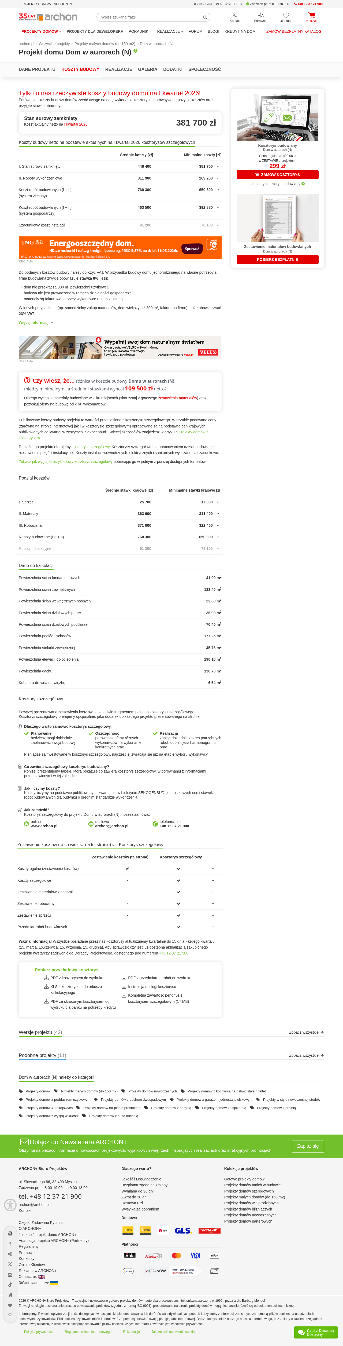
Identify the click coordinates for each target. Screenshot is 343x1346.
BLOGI (213, 31)
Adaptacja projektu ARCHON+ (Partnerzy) (54, 1240)
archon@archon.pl (34, 1204)
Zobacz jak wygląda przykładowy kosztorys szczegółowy (66, 461)
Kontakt (25, 1210)
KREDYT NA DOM (240, 31)
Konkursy (26, 1258)
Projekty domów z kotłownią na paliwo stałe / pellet (227, 1091)
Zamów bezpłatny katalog (294, 31)
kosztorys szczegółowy (91, 447)
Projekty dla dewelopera (95, 31)
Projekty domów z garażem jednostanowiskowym (214, 1100)
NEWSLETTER (229, 4)
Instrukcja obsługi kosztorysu (152, 987)
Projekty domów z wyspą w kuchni (52, 1116)
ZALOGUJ (203, 4)
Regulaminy (29, 1246)
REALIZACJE (170, 31)
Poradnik (140, 31)
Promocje (27, 1252)
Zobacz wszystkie (306, 1032)
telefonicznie (174, 824)
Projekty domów (41, 31)
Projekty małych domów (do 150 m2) (89, 1091)
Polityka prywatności (38, 1332)
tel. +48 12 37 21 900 (50, 1196)
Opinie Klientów (32, 1265)
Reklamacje (131, 1332)
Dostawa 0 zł (132, 1203)
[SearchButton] (205, 17)
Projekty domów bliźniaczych (248, 1209)
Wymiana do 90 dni (137, 1191)
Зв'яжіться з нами (38, 1283)
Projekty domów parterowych (248, 1221)
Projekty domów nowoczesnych (152, 1091)
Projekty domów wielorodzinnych (251, 1203)
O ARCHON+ (30, 1228)
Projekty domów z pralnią (276, 1108)
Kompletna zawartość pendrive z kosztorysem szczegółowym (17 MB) (158, 998)
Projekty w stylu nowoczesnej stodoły (291, 1100)
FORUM (195, 31)
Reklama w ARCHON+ (38, 1270)
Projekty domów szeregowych (249, 1191)
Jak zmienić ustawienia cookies (174, 1332)
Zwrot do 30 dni (134, 1197)
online (44, 824)
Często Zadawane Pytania (40, 1222)
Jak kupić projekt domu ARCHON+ (47, 1234)
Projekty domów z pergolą (171, 1108)
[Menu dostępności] (10, 1205)
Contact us (32, 1276)
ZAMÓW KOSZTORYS (277, 175)
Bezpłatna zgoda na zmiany (144, 1185)
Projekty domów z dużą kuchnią (113, 1116)
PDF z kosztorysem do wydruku (76, 978)
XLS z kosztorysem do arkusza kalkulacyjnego (76, 990)
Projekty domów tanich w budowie (252, 1185)
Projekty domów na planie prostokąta (111, 1108)
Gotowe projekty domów (244, 1179)
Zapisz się (308, 1146)
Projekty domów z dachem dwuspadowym (133, 1100)
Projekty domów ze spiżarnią (224, 1108)
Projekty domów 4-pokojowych (49, 1108)
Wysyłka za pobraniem (140, 1209)
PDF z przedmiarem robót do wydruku (159, 978)
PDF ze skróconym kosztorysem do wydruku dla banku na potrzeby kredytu (83, 1004)
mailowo (111, 824)
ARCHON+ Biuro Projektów (43, 1168)
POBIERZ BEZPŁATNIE (277, 259)
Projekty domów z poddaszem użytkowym (58, 1100)
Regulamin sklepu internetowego (88, 1332)
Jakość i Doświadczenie (141, 1179)
